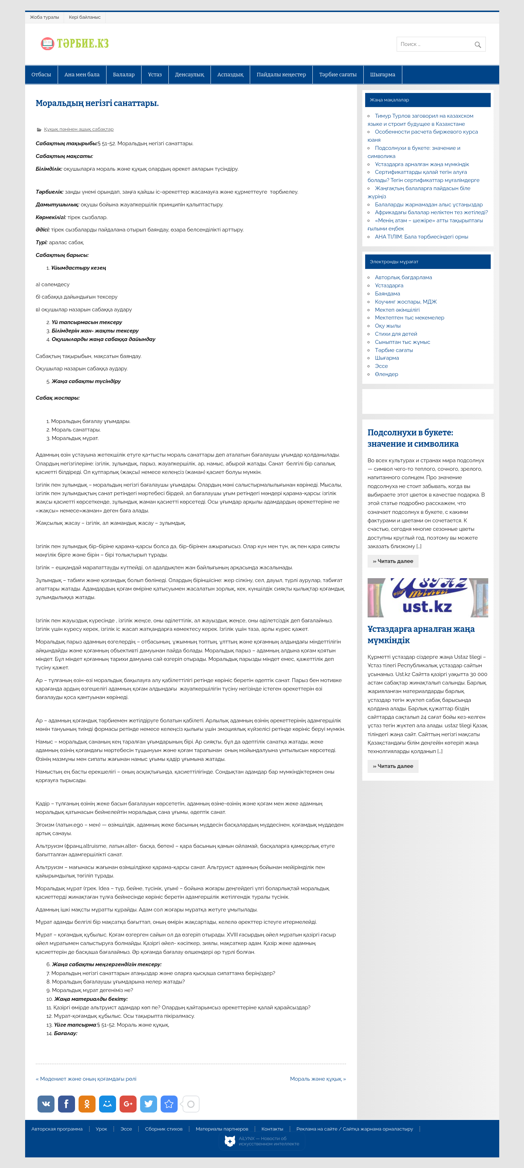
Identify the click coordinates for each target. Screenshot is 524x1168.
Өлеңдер (386, 374)
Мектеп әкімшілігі (397, 310)
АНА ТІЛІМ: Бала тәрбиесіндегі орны (421, 237)
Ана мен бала (82, 74)
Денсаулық (189, 74)
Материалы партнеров (222, 1129)
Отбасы (41, 74)
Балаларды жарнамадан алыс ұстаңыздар (429, 204)
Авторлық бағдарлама (403, 277)
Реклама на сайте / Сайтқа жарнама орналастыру (354, 1129)
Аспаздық (230, 74)
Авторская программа (57, 1129)
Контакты (272, 1129)
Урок (101, 1129)
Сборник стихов (164, 1129)
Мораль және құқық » (318, 1079)
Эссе (381, 366)
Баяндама (387, 293)
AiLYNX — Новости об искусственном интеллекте (269, 1141)
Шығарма (383, 74)
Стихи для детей (396, 334)
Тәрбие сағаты (338, 74)
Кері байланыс (85, 17)
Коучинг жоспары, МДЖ (406, 302)
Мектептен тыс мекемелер (409, 318)
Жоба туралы (44, 17)
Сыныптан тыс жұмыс (402, 342)
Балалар (124, 74)
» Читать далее (393, 561)
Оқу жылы (388, 326)
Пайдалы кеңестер (281, 74)
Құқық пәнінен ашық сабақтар (79, 129)
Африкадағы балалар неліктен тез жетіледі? (431, 212)
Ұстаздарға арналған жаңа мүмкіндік (422, 164)
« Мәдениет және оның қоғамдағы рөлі (86, 1079)
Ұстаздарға (389, 285)
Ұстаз (155, 74)
